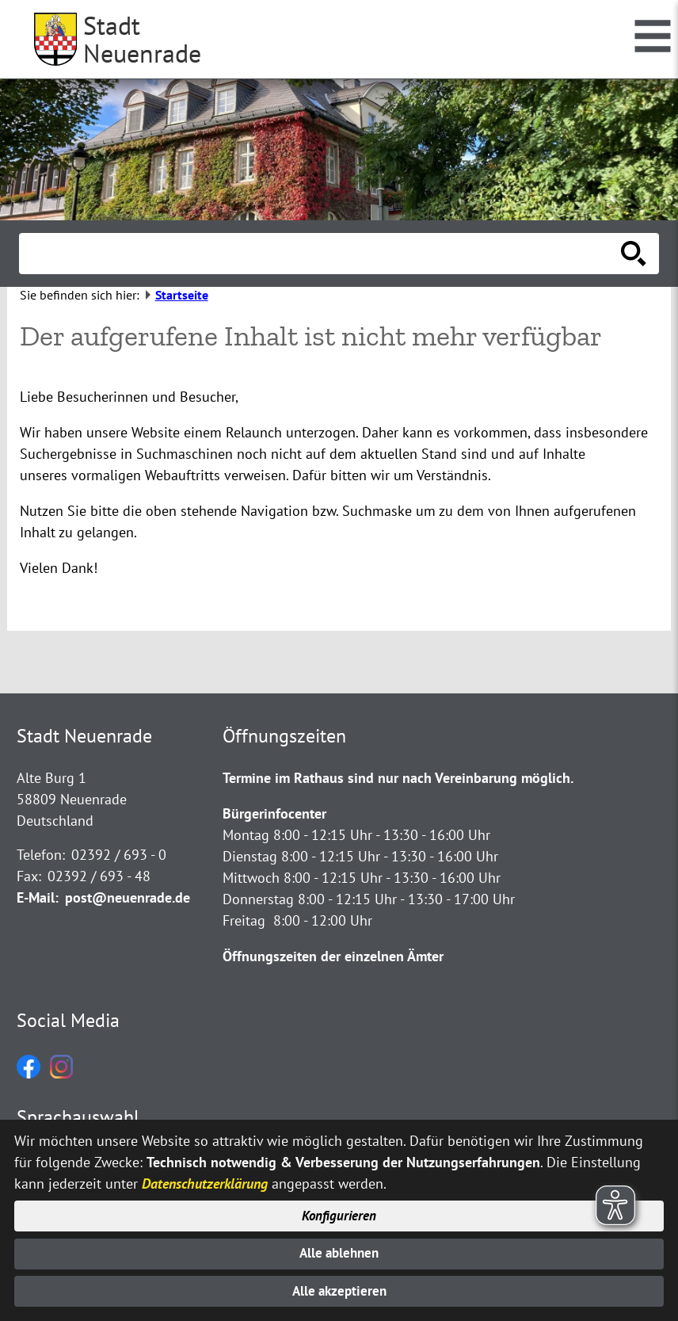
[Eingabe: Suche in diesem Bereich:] (321, 253)
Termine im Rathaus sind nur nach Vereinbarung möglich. (398, 778)
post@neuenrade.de (127, 897)
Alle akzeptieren (339, 1290)
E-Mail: (38, 897)
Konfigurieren (339, 1210)
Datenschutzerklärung (205, 1176)
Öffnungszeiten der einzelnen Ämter (333, 956)
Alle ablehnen (339, 1250)
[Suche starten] (633, 253)
